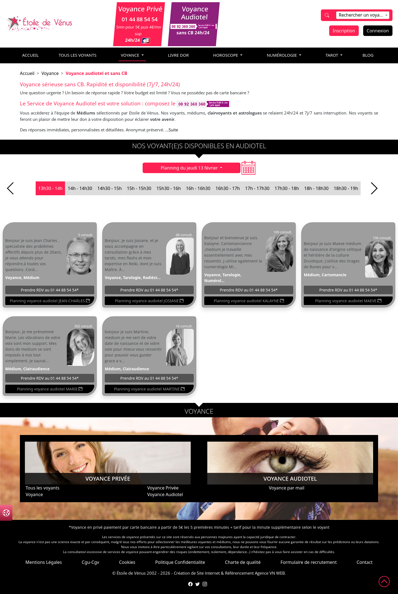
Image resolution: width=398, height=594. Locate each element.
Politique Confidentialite (180, 562)
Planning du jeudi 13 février (190, 168)
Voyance (50, 73)
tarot (332, 55)
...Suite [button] (171, 129)
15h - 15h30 (139, 188)
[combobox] (362, 15)
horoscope (226, 55)
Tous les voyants (77, 55)
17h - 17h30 (257, 188)
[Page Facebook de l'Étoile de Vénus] (190, 584)
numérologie (282, 55)
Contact (365, 562)
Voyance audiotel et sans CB (96, 73)
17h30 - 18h (287, 188)
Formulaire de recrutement (309, 562)
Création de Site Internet (197, 573)
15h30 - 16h (168, 188)
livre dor (178, 55)
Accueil (27, 73)
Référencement (239, 573)
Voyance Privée (163, 488)
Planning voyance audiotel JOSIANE (149, 301)
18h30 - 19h (346, 188)
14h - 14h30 (80, 188)
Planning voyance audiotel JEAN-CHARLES (50, 301)
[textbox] (362, 15)
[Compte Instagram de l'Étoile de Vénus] (205, 584)
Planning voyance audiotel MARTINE (149, 389)
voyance (130, 55)
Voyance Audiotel (165, 494)
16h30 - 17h (228, 188)
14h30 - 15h (109, 188)
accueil (30, 55)
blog (367, 55)
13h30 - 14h (50, 188)
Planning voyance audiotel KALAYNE (249, 301)
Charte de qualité (243, 562)
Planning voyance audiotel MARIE (50, 389)
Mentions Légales (43, 562)
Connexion (378, 31)
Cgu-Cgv (90, 562)
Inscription (344, 31)
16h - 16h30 (198, 188)
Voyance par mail (286, 488)
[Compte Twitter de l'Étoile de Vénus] (197, 584)
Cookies (127, 562)
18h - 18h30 (316, 188)
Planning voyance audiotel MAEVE (348, 301)
